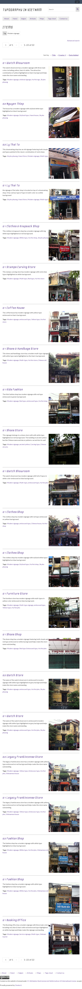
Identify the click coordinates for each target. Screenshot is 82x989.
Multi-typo (44, 156)
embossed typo (25, 319)
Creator (61, 55)
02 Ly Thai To (11, 144)
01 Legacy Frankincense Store (23, 797)
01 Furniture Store (15, 593)
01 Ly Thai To (11, 185)
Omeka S (18, 985)
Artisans (33, 19)
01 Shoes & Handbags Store (20, 348)
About (6, 19)
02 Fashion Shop (13, 838)
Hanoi (15, 19)
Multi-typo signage (26, 605)
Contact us (63, 19)
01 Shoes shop (12, 634)
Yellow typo (35, 319)
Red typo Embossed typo (28, 648)
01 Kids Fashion (13, 389)
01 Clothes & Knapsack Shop (21, 226)
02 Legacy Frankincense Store (23, 757)
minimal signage (25, 79)
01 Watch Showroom (16, 471)
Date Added (73, 55)
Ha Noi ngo (36, 79)
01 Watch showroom (16, 63)
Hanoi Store (22, 156)
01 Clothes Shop (13, 512)
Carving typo (35, 444)
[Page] (6, 45)
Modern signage (13, 79)
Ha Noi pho (44, 483)
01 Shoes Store (13, 430)
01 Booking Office (14, 920)
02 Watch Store (13, 675)
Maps (42, 19)
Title (54, 55)
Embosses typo (34, 771)
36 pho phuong (12, 156)
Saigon (23, 19)
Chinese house (36, 523)
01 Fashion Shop (13, 879)
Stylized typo (24, 115)
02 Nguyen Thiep (13, 103)
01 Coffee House (14, 308)
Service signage (25, 934)
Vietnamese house (12, 773)
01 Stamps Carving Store (19, 267)
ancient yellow (24, 444)
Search (77, 9)
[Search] (62, 9)
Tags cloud (52, 19)
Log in (77, 2)
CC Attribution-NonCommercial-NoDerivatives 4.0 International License (52, 981)
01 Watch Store (13, 716)
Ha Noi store (39, 279)
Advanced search (73, 41)
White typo (23, 238)
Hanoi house (34, 115)
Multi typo (23, 279)
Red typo (31, 279)
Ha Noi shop (32, 238)
